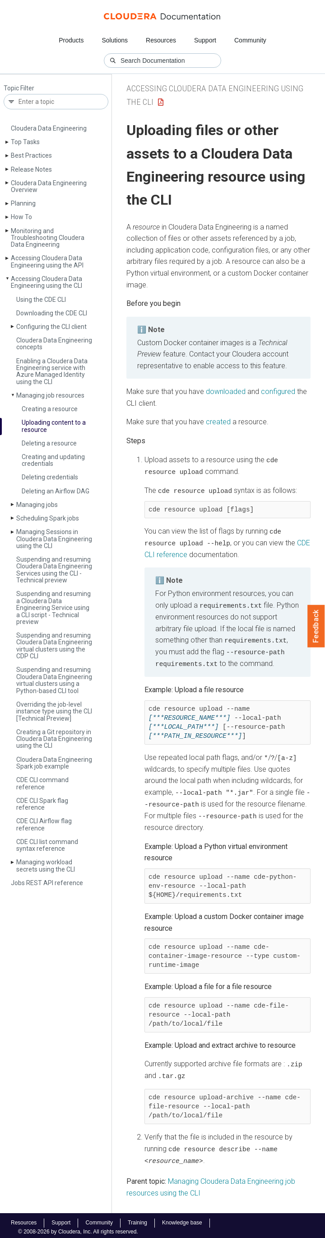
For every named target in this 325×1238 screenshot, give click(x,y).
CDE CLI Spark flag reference (42, 804)
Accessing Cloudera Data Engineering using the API (47, 261)
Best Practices (31, 155)
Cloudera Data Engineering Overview (49, 186)
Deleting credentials (50, 477)
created (218, 421)
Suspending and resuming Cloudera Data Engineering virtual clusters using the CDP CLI (54, 646)
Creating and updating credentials (53, 460)
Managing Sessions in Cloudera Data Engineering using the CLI (54, 538)
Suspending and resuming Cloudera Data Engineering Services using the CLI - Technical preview (54, 570)
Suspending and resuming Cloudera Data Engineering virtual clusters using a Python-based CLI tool (54, 680)
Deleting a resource (49, 443)
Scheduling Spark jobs (47, 518)
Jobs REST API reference (47, 882)
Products (71, 40)
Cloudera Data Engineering (49, 128)
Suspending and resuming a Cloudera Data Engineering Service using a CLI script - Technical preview (53, 607)
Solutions (115, 40)
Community (250, 40)
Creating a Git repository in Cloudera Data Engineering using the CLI (54, 739)
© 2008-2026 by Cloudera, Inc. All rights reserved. (78, 1228)
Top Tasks (25, 141)
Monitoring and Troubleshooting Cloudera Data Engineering (47, 238)
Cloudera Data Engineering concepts (54, 344)
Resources (161, 40)
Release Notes (31, 169)
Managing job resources (50, 395)
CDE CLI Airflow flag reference (44, 824)
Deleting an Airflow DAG (55, 491)
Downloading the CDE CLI (51, 313)
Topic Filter (19, 88)
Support (205, 40)
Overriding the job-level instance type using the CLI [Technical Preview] (54, 711)
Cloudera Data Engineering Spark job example (54, 763)
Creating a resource (50, 409)
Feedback (316, 626)
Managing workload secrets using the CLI (45, 865)
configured (278, 391)
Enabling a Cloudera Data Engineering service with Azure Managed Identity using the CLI (52, 371)
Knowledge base (182, 1219)
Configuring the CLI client (51, 326)
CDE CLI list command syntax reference (47, 845)
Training (137, 1219)
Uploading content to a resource (54, 426)
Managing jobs (37, 504)
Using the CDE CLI (41, 299)
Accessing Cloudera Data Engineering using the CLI (46, 282)
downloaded (226, 391)
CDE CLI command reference (42, 783)
